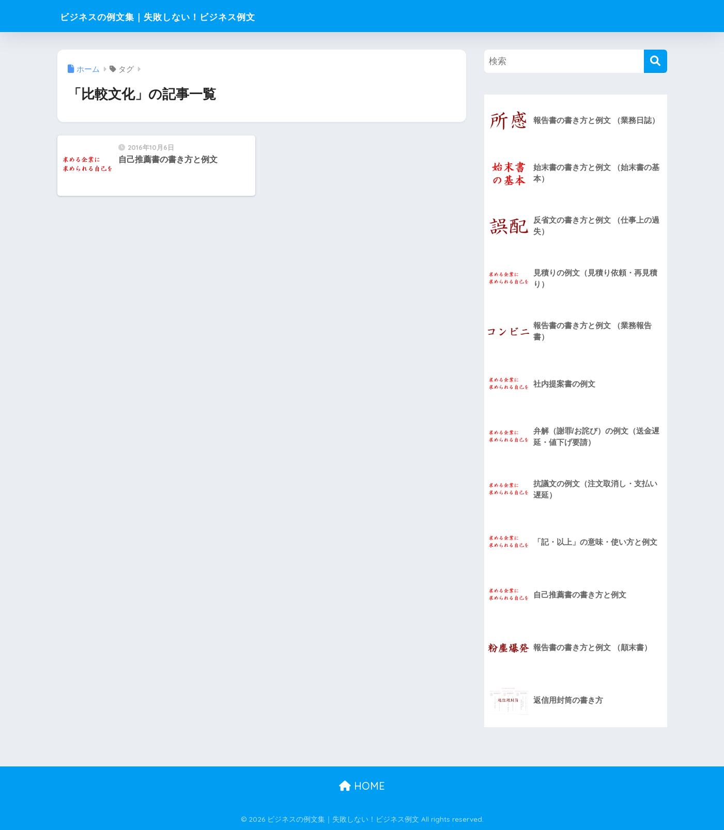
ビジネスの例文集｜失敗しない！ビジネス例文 (193, 15)
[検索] (655, 61)
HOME (362, 785)
